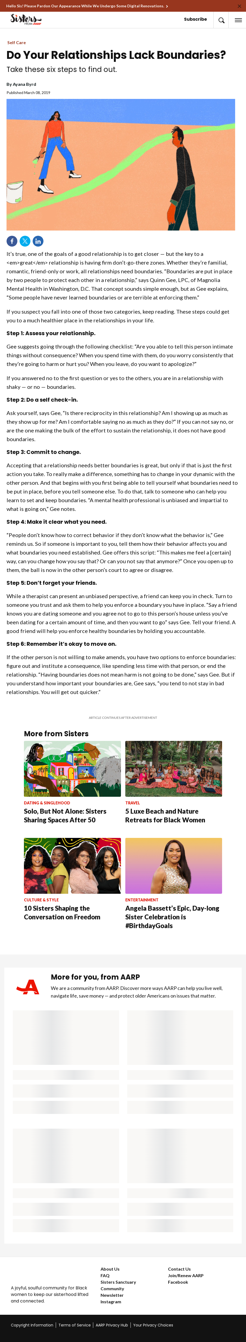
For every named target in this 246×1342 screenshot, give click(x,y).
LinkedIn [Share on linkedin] (38, 241)
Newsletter (112, 1295)
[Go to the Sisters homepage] (31, 19)
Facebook (178, 1282)
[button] (221, 20)
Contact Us (179, 1268)
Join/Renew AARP (186, 1275)
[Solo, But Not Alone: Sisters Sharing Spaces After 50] (72, 789)
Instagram (111, 1301)
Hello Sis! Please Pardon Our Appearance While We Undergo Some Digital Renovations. (85, 6)
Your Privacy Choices (153, 1325)
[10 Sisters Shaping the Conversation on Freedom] (72, 886)
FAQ (105, 1275)
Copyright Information (32, 1325)
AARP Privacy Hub (112, 1325)
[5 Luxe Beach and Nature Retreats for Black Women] (173, 789)
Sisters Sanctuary (118, 1282)
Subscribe (195, 19)
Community (112, 1288)
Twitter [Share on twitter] (25, 241)
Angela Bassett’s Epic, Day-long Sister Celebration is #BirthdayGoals (172, 916)
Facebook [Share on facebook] (12, 241)
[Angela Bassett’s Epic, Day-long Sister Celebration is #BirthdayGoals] (173, 891)
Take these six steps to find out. (62, 69)
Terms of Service (74, 1325)
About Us (110, 1268)
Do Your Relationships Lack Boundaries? (116, 55)
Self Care (16, 42)
